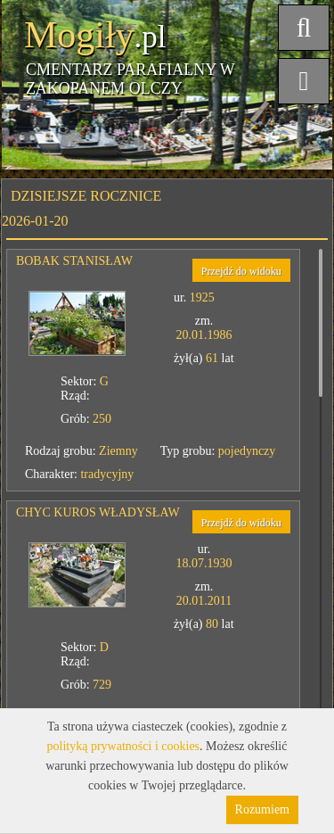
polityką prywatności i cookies (123, 746)
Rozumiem (262, 809)
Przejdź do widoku (241, 271)
